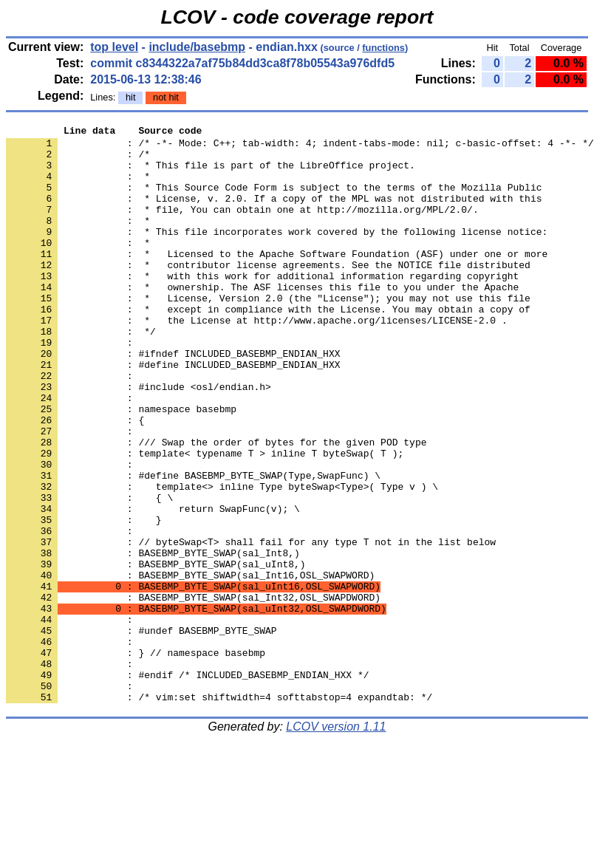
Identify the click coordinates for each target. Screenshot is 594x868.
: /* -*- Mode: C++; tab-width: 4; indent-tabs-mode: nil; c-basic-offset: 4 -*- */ (300, 147)
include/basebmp (196, 47)
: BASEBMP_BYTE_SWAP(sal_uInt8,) (156, 652)
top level (114, 47)
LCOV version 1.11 (336, 841)
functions (383, 47)
